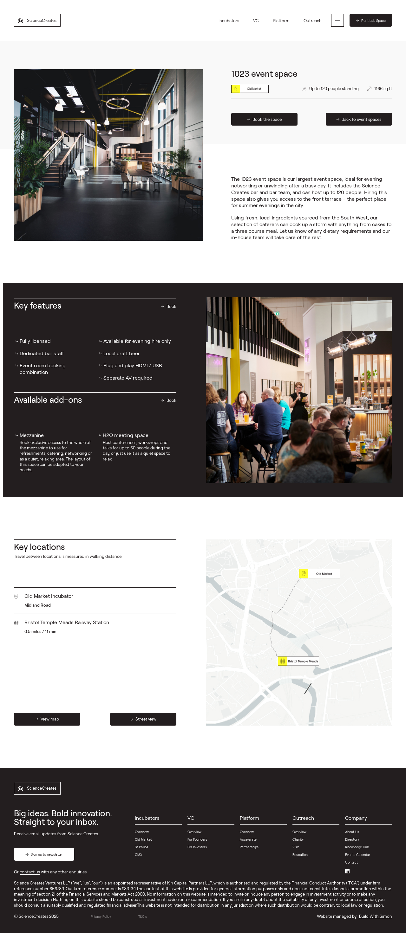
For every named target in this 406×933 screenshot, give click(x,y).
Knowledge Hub (357, 847)
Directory (352, 839)
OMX (138, 854)
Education (300, 854)
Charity (298, 839)
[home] (37, 20)
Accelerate (248, 839)
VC (256, 20)
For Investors (197, 847)
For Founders (197, 839)
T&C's (142, 916)
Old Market (143, 839)
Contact (351, 862)
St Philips (141, 847)
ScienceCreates (33, 916)
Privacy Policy (101, 916)
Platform (281, 20)
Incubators (229, 20)
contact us (30, 871)
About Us (352, 832)
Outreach (313, 20)
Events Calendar (357, 854)
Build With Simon (375, 916)
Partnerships (249, 847)
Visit (295, 847)
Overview (142, 832)
